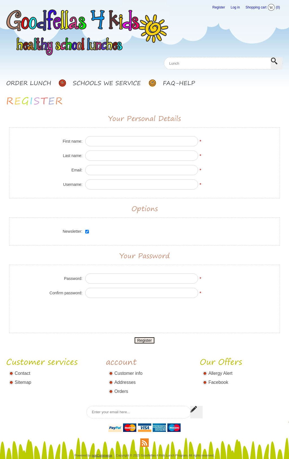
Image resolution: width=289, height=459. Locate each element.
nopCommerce (102, 448)
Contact (22, 366)
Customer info (128, 366)
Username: (72, 172)
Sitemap (23, 375)
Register (219, 7)
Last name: (72, 143)
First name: (72, 129)
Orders (121, 384)
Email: (76, 157)
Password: (73, 266)
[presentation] (144, 301)
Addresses (125, 375)
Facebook (218, 375)
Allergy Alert (220, 366)
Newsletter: (72, 219)
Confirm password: (65, 280)
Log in (235, 7)
